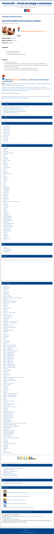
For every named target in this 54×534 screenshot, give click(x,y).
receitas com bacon (22, 96)
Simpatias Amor (5, 87)
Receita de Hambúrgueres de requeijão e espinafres (15, 111)
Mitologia (5, 197)
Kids (4, 182)
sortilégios (5, 233)
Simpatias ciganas (20, 87)
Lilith (4, 183)
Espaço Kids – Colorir (8, 325)
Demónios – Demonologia (9, 312)
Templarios (5, 445)
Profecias (5, 390)
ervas (4, 169)
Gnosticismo (6, 334)
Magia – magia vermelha (8, 364)
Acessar (5, 247)
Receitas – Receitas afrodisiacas (10, 393)
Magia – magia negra (8, 361)
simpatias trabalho (7, 230)
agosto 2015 (6, 136)
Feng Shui (16, 90)
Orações (5, 200)
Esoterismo (5, 320)
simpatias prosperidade (8, 223)
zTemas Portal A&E (7, 452)
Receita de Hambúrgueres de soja (10, 112)
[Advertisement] (27, 270)
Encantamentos (19, 85)
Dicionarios (5, 166)
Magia (4, 343)
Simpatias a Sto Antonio (46, 89)
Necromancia (6, 371)
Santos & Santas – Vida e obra (10, 406)
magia (4, 185)
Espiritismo (5, 328)
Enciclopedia (6, 318)
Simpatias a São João (8, 414)
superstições (6, 235)
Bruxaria (5, 306)
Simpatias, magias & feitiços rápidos (44, 83)
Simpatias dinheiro (7, 219)
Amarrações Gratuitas (8, 152)
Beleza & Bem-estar (7, 296)
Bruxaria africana (7, 308)
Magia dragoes (6, 188)
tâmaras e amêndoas (23, 98)
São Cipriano (6, 211)
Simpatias (5, 213)
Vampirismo (6, 448)
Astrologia (5, 293)
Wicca (26, 87)
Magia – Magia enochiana (9, 358)
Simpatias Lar (6, 429)
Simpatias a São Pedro (8, 417)
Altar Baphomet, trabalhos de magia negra (12, 468)
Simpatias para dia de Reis (9, 430)
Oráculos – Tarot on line (8, 383)
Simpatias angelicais (35, 89)
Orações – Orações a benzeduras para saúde (13, 377)
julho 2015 (5, 138)
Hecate (5, 176)
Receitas (24, 79)
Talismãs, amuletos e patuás (9, 443)
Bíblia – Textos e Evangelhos (9, 302)
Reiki (4, 398)
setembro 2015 (6, 135)
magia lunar (6, 192)
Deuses (5, 314)
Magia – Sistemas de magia (9, 367)
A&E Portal (5, 148)
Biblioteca (5, 305)
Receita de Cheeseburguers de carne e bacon (13, 109)
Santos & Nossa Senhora (8, 404)
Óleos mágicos (6, 374)
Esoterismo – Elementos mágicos (10, 321)
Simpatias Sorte (6, 436)
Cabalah (5, 309)
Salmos (5, 210)
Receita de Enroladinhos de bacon (10, 96)
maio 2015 (5, 141)
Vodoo (4, 449)
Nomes (5, 373)
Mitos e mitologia (7, 370)
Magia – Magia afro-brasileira (9, 346)
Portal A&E (5, 204)
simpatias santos (7, 228)
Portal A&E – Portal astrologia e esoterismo (27, 3)
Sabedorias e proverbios (8, 401)
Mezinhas (7, 83)
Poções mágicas (7, 384)
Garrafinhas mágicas (7, 173)
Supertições (6, 442)
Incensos (5, 180)
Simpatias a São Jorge (8, 415)
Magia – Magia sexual (8, 362)
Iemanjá (5, 179)
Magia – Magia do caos (8, 354)
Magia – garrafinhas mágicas (9, 345)
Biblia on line (6, 303)
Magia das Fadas (5, 85)
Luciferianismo (6, 342)
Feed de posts (6, 248)
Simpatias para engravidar (8, 90)
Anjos (34, 83)
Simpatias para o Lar (23, 90)
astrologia (5, 158)
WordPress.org (6, 251)
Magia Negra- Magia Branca (9, 474)
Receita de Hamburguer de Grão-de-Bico (12, 108)
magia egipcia (6, 189)
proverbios (5, 207)
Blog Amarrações (7, 472)
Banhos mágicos (16, 83)
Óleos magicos (6, 198)
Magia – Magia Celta (7, 349)
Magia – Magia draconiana (9, 355)
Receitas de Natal (17, 79)
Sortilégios (5, 440)
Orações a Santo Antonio (8, 379)
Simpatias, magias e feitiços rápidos (11, 437)
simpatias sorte (6, 229)
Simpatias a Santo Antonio (9, 412)
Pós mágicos (6, 205)
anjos (4, 155)
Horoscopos (12, 85)
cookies (5, 164)
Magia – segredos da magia (9, 365)
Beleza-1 (5, 299)
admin (11, 23)
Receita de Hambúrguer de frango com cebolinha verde (15, 107)
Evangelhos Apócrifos (8, 330)
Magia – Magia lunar (7, 359)
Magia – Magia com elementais (10, 351)
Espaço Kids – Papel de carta (9, 327)
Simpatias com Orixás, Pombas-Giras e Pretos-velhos (15, 423)
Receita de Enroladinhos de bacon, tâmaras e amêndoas (21, 21)
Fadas (4, 170)
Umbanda (5, 446)
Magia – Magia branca (8, 348)
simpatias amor (6, 214)
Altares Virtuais (6, 287)
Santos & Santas (6, 405)
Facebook (25, 530)
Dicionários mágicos (7, 315)
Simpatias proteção (7, 225)
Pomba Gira (5, 386)
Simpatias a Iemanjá (10, 89)
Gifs (4, 175)
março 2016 (5, 126)
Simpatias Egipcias (7, 427)
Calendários (6, 311)
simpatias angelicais (7, 216)
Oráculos (5, 381)
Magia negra (6, 194)
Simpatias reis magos (8, 226)
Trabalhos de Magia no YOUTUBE (10, 475)
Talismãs (5, 236)
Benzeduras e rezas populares (10, 300)
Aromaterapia (6, 292)
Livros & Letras (6, 340)
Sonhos (5, 232)
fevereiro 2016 (6, 127)
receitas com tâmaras (31, 96)
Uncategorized (6, 238)
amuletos (5, 154)
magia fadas (6, 191)
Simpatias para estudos (8, 433)
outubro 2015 (6, 133)
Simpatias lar (6, 222)
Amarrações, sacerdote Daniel (10, 471)
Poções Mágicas (24, 83)
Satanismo (5, 408)
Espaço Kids (6, 324)
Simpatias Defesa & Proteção (9, 424)
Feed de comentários (8, 250)
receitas (16, 23)
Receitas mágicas (33, 79)
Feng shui (5, 172)
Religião (5, 399)
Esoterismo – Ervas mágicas (9, 323)
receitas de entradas (41, 96)
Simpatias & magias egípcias (34, 87)
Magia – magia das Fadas (8, 352)
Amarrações (12, 87)
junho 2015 (5, 139)
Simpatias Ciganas (7, 217)
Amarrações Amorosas (8, 469)
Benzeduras (6, 163)
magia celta (5, 186)
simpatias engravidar (7, 220)
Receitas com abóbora (7, 81)
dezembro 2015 (6, 130)
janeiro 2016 (6, 129)
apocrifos (5, 157)
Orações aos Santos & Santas (9, 380)
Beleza (10, 83)
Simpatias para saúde (8, 434)
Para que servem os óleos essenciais (11, 201)
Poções (5, 203)
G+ (30, 530)
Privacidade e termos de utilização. (11, 519)
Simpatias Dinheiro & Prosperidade (23, 89)
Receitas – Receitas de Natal (9, 395)
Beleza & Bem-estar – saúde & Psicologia (12, 297)
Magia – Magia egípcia (8, 356)
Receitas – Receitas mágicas (9, 396)
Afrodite (31, 83)
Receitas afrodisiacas (43, 79)
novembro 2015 (6, 132)
